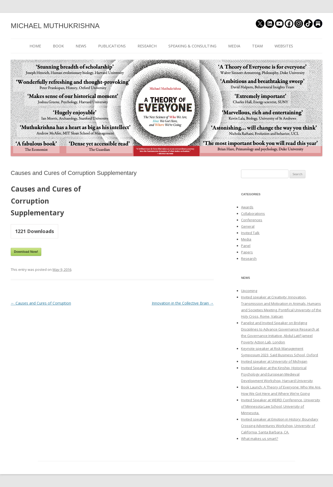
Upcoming (249, 290)
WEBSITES (284, 45)
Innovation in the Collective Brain (183, 303)
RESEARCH (147, 45)
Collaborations (253, 213)
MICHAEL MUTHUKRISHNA (55, 26)
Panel (245, 245)
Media (246, 239)
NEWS (81, 45)
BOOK (58, 45)
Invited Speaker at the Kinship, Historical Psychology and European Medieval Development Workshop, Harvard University (277, 374)
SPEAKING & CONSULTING (192, 45)
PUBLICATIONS (112, 45)
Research (249, 258)
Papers (247, 252)
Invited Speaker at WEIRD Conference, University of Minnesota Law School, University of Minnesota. (280, 406)
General (247, 226)
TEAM (257, 45)
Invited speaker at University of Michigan (274, 361)
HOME (35, 45)
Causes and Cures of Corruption (41, 303)
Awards (247, 207)
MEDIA (234, 45)
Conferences (251, 220)
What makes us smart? (259, 438)
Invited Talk (250, 232)
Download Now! (26, 252)
